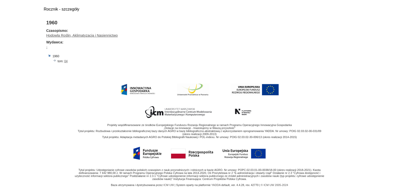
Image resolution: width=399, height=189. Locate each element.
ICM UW (169, 184)
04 (66, 61)
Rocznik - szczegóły (61, 9)
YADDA (216, 184)
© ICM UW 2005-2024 (274, 184)
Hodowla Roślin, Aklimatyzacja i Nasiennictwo (82, 35)
